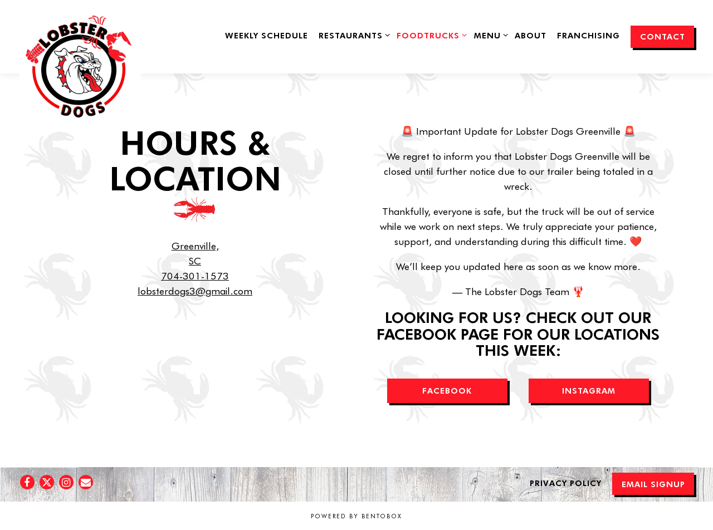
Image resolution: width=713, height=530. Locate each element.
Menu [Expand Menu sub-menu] (489, 34)
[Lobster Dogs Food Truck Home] (78, 70)
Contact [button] (662, 36)
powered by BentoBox (356, 516)
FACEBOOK (447, 390)
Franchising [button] (588, 35)
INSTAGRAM (589, 390)
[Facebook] (27, 482)
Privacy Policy (566, 483)
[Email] (86, 482)
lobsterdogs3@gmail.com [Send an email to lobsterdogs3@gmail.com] (195, 290)
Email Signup (653, 484)
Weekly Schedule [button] (266, 35)
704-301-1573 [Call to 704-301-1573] (195, 275)
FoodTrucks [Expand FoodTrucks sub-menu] (429, 34)
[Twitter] (47, 482)
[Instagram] (66, 482)
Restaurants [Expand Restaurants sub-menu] (352, 34)
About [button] (530, 35)
